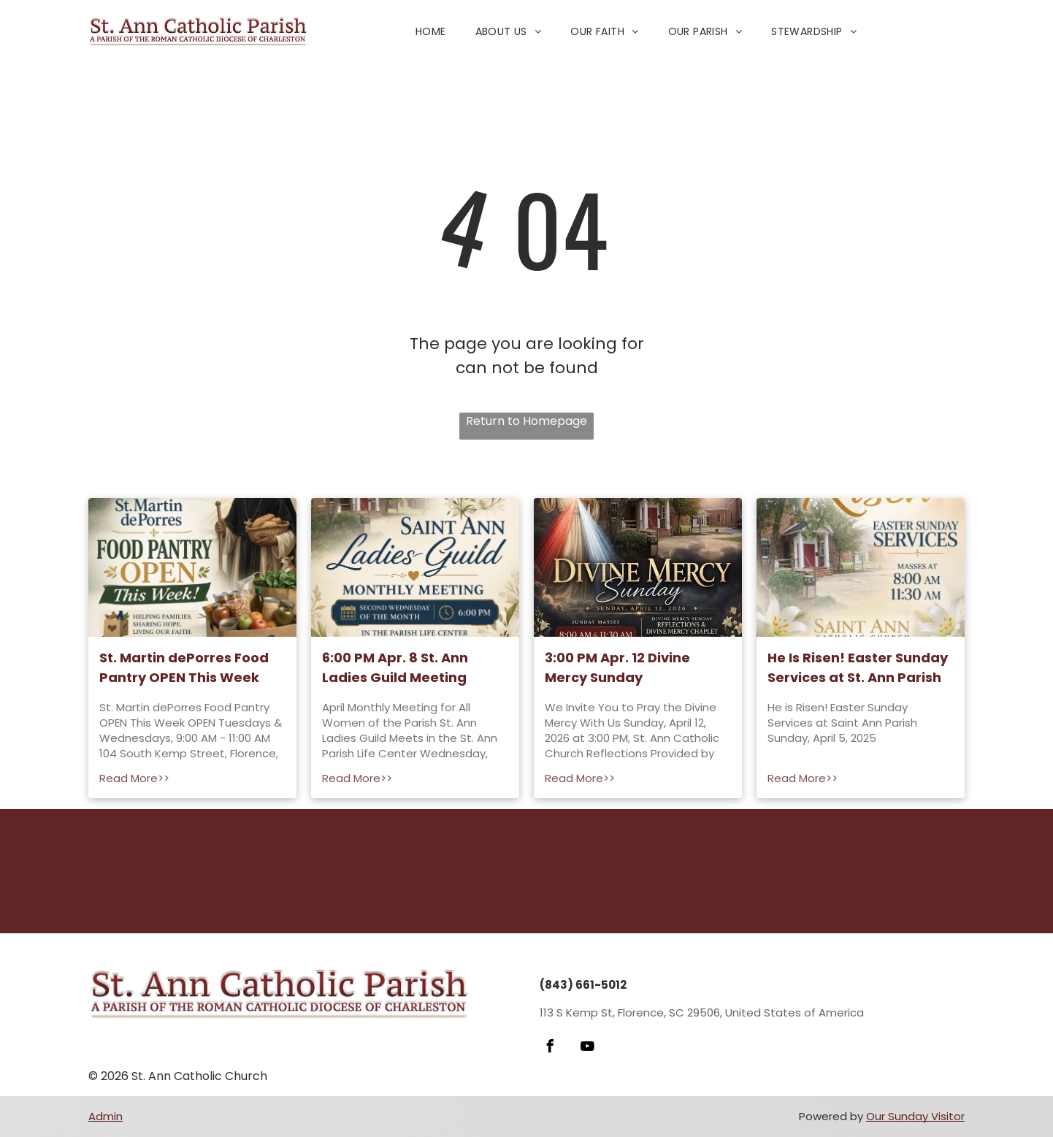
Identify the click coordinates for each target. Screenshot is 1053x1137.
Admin (105, 1116)
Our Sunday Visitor (915, 1116)
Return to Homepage (526, 421)
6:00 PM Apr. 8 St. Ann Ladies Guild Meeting (395, 667)
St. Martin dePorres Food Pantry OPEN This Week (184, 667)
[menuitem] (431, 32)
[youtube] (587, 1048)
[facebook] (550, 1048)
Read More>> (134, 778)
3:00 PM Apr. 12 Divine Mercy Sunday (617, 667)
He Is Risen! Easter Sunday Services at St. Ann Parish (857, 667)
